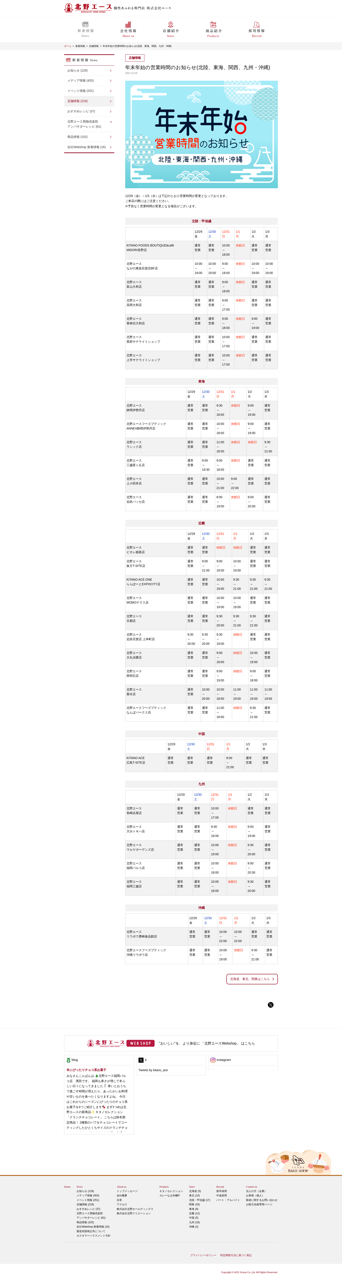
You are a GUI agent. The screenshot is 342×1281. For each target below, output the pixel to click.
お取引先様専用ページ (259, 1204)
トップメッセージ (127, 1191)
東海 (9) (193, 1209)
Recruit (220, 1186)
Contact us (251, 1186)
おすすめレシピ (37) (81, 111)
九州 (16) (194, 1222)
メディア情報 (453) (80, 80)
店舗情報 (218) (77, 101)
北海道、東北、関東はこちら (250, 979)
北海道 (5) (195, 1191)
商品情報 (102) (77, 137)
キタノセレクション (171, 1191)
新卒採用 (221, 1191)
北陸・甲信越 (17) (199, 1200)
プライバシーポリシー (203, 1255)
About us (121, 1186)
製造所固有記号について (91, 1231)
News (79, 1186)
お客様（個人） (255, 1195)
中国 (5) (193, 1217)
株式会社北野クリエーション (134, 1213)
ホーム (67, 46)
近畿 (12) (194, 1213)
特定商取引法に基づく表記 (236, 1255)
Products (164, 1186)
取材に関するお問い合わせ (261, 1200)
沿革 (119, 1200)
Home (67, 1186)
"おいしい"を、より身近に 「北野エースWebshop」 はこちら (207, 1043)
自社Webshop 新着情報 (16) (86, 147)
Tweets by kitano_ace (153, 1070)
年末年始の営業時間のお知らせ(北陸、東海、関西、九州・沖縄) (137, 46)
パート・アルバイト (228, 1200)
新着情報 (80, 46)
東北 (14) (194, 1195)
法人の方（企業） (256, 1191)
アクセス (122, 1204)
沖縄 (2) (193, 1226)
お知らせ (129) (77, 70)
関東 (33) (194, 1204)
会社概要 (122, 1195)
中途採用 (221, 1195)
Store (192, 1186)
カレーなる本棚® (169, 1195)
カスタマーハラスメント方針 (94, 1235)
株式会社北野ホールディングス (135, 1209)
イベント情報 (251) (80, 90)
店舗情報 (94, 46)
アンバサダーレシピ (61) (89, 123)
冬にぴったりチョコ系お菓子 (86, 1070)
